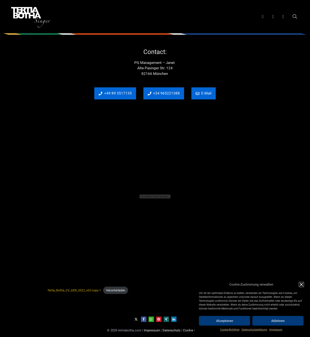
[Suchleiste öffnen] (294, 16)
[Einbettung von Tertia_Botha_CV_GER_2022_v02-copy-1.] (155, 196)
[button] (301, 284)
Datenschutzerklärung (254, 329)
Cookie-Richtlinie (229, 329)
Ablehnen (278, 321)
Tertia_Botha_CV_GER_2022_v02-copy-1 (74, 290)
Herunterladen (115, 290)
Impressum (275, 329)
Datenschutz (171, 330)
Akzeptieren (224, 321)
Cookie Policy (193, 330)
